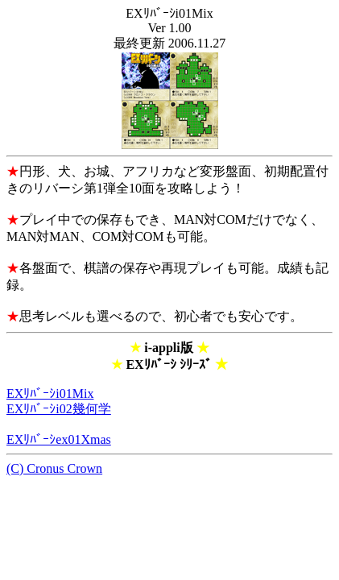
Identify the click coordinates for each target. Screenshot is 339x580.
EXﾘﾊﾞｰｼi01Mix (49, 393)
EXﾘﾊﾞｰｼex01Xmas (58, 439)
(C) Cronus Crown (54, 468)
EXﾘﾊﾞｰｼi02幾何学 (58, 409)
